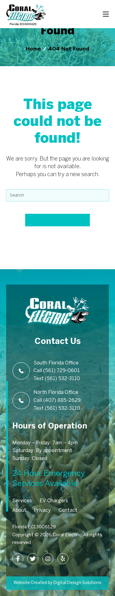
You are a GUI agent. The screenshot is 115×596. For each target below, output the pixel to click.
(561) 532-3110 (62, 378)
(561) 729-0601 (61, 370)
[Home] (33, 49)
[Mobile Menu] (106, 13)
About (19, 510)
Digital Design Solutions (77, 583)
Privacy (42, 510)
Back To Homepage (57, 220)
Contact (68, 510)
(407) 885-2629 (62, 400)
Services (22, 501)
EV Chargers (54, 501)
